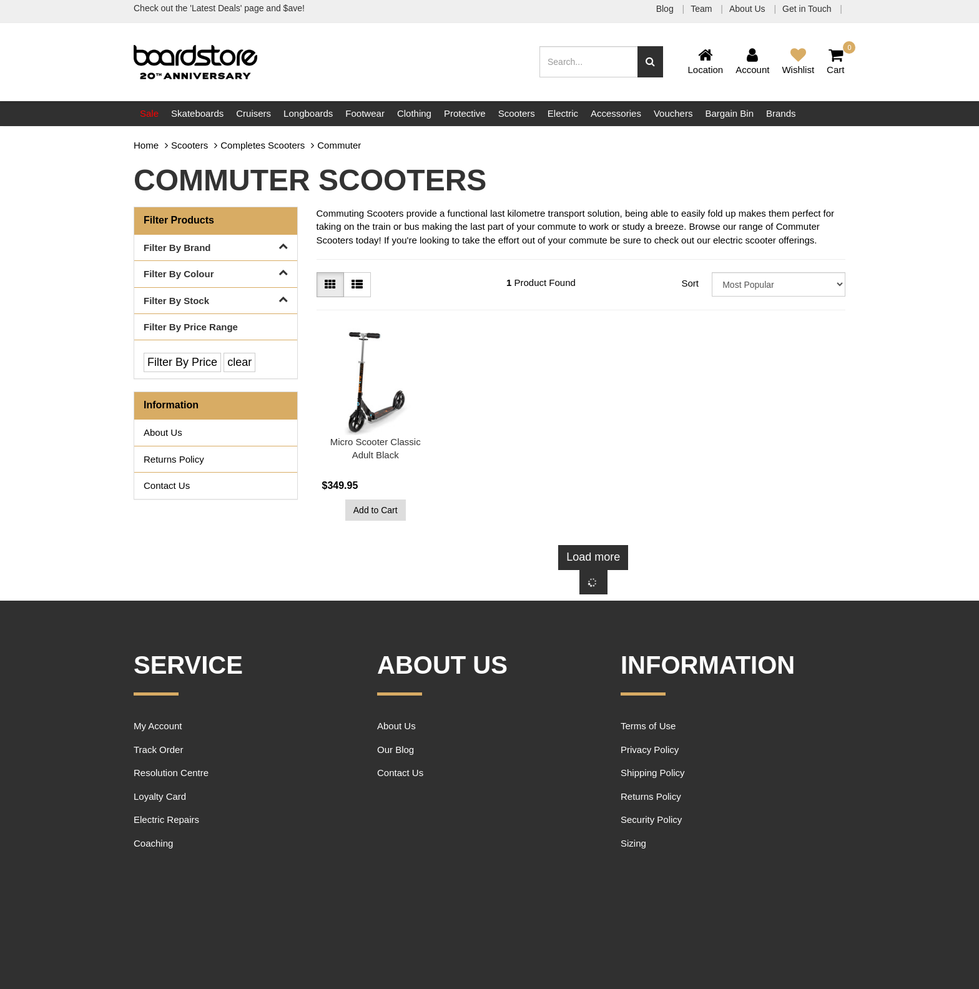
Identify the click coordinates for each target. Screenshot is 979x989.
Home (146, 145)
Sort (690, 283)
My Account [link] (158, 726)
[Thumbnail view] (330, 284)
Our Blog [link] (395, 749)
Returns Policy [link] (174, 459)
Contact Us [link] (167, 485)
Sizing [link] (633, 843)
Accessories (616, 113)
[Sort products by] (778, 284)
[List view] (357, 284)
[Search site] (650, 61)
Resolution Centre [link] (171, 772)
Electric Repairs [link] (166, 819)
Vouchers (673, 113)
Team (702, 9)
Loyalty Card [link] (160, 796)
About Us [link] (163, 432)
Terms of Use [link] (648, 726)
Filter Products (179, 220)
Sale (149, 113)
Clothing (414, 113)
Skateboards (197, 113)
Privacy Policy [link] (650, 749)
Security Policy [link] (651, 819)
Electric (563, 113)
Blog (666, 9)
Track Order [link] (158, 749)
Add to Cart (375, 510)
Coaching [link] (153, 843)
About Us (748, 9)
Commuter (339, 145)
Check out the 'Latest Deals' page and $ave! (219, 8)
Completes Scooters (262, 145)
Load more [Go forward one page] (593, 557)
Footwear (365, 113)
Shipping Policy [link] (653, 772)
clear (239, 362)
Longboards (308, 113)
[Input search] (588, 61)
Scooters (516, 113)
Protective (465, 113)
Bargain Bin (729, 113)
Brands (781, 113)
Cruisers (253, 113)
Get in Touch (808, 9)
